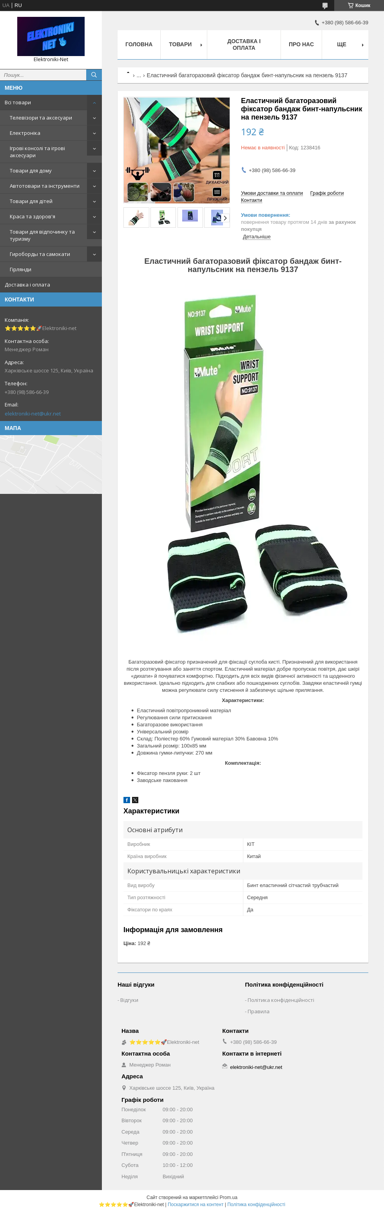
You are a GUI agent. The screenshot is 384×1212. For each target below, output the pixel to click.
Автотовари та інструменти (45, 185)
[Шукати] (94, 75)
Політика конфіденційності (281, 999)
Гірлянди (20, 269)
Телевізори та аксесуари (41, 117)
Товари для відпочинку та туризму (42, 235)
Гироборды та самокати (40, 254)
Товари (180, 44)
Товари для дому (31, 170)
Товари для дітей (31, 201)
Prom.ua (228, 1197)
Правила (259, 1011)
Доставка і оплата (27, 284)
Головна (138, 44)
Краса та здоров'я (32, 216)
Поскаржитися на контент (195, 1204)
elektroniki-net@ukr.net (33, 413)
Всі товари (18, 102)
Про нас (301, 44)
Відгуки (129, 999)
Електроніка (25, 132)
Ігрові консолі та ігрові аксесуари (37, 152)
